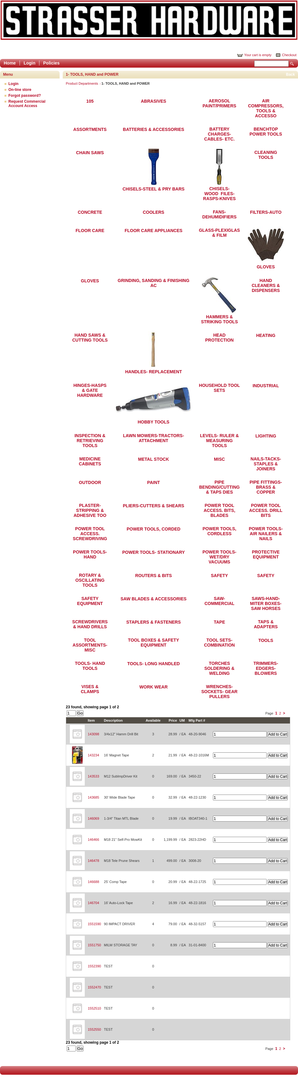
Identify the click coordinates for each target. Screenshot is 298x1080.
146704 (93, 903)
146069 (93, 818)
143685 (93, 797)
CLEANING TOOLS (266, 155)
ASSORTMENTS (89, 129)
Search (292, 63)
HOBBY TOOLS (153, 421)
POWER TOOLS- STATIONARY (153, 552)
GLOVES (266, 266)
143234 (93, 755)
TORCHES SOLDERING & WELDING (219, 668)
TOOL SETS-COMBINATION (219, 643)
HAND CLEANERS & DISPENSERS (266, 285)
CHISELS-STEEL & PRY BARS (154, 188)
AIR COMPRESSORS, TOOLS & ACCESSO (265, 108)
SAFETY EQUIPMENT (90, 601)
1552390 (94, 966)
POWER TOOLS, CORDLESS (220, 531)
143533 (93, 776)
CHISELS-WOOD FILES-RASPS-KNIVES (219, 193)
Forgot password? (24, 95)
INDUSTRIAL (266, 385)
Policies (51, 62)
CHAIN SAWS (90, 152)
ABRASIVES (153, 101)
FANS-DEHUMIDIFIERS (219, 214)
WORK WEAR (153, 686)
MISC (219, 459)
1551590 (94, 924)
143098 (93, 734)
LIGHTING (265, 435)
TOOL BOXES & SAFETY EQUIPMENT (153, 643)
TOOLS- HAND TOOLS (90, 666)
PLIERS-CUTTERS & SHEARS (153, 505)
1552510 (94, 1008)
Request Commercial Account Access (26, 103)
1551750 (94, 945)
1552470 (94, 987)
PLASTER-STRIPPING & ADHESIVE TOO (90, 510)
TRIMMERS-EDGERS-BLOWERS (265, 668)
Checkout (289, 55)
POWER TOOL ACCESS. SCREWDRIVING (90, 533)
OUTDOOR (90, 482)
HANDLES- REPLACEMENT (153, 371)
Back (290, 74)
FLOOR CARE (90, 230)
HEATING (265, 335)
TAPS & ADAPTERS (266, 624)
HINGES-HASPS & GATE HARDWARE (89, 390)
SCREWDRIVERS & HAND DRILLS (90, 624)
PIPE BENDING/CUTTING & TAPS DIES (219, 487)
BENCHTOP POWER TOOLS (266, 132)
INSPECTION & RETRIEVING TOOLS (90, 440)
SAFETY (219, 575)
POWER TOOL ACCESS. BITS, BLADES (219, 510)
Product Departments (82, 83)
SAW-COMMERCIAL (219, 601)
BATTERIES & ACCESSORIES (153, 129)
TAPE (219, 622)
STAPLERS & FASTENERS (153, 622)
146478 (93, 861)
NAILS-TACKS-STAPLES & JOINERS (266, 463)
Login (29, 62)
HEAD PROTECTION (219, 338)
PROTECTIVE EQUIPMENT (265, 554)
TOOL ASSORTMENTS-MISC (90, 645)
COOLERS (153, 212)
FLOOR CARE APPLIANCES (153, 230)
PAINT (153, 482)
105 (89, 101)
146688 (93, 882)
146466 (93, 839)
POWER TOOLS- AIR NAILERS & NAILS (265, 533)
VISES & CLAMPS (90, 689)
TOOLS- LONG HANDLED (153, 663)
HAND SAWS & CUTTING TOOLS (90, 338)
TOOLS (265, 640)
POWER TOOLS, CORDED (153, 529)
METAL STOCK (153, 459)
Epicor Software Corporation (149, 20)
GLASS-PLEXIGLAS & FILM (219, 233)
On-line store (19, 89)
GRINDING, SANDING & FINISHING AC (153, 283)
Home (10, 62)
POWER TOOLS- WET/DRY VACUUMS (219, 556)
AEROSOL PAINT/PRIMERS (220, 103)
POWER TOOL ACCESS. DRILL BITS (265, 510)
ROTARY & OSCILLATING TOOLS (90, 580)
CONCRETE (90, 212)
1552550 (94, 1029)
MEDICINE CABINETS (90, 461)
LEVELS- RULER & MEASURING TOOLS (219, 440)
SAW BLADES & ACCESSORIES (153, 598)
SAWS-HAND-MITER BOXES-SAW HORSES (266, 603)
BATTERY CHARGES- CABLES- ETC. (219, 134)
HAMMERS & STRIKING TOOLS (219, 319)
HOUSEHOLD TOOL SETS (219, 388)
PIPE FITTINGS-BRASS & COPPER (266, 487)
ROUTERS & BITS (153, 575)
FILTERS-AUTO (265, 212)
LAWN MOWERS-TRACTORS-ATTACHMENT (153, 438)
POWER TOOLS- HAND (90, 554)
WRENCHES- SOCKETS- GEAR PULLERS (219, 691)
